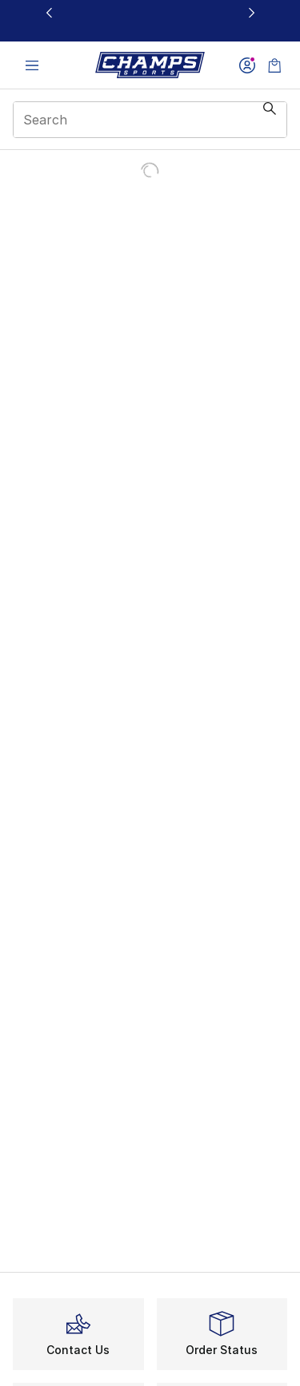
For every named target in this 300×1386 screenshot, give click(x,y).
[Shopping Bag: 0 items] (274, 65)
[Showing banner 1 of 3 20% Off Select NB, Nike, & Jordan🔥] (150, 21)
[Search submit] (269, 119)
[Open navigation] (32, 65)
